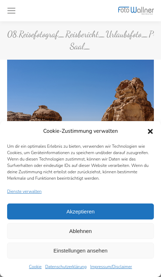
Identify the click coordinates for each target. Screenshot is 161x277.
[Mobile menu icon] (11, 10)
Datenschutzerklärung (66, 267)
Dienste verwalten (24, 191)
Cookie (35, 267)
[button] (150, 131)
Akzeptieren (80, 211)
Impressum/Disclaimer (111, 267)
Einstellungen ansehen (80, 251)
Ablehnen (80, 231)
